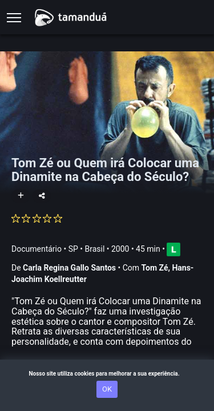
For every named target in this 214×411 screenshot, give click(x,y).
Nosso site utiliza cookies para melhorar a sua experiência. (107, 373)
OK (107, 389)
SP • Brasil (86, 248)
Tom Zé (155, 267)
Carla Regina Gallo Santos (69, 267)
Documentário (36, 248)
